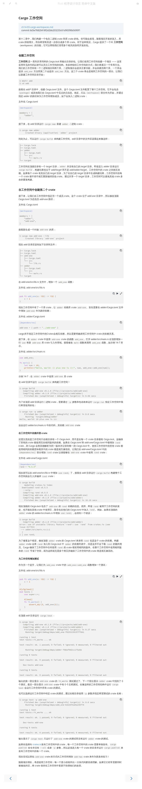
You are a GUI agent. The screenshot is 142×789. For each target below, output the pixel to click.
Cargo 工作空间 (31, 18)
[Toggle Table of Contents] (4, 3)
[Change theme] (10, 3)
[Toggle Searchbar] (16, 3)
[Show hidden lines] (121, 293)
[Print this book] (138, 3)
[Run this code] (117, 293)
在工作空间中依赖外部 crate (33, 433)
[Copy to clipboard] (121, 81)
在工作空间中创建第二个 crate (37, 189)
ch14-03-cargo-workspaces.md (37, 27)
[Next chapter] (131, 778)
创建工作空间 (27, 55)
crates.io (37, 744)
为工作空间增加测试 (29, 558)
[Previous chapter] (10, 778)
